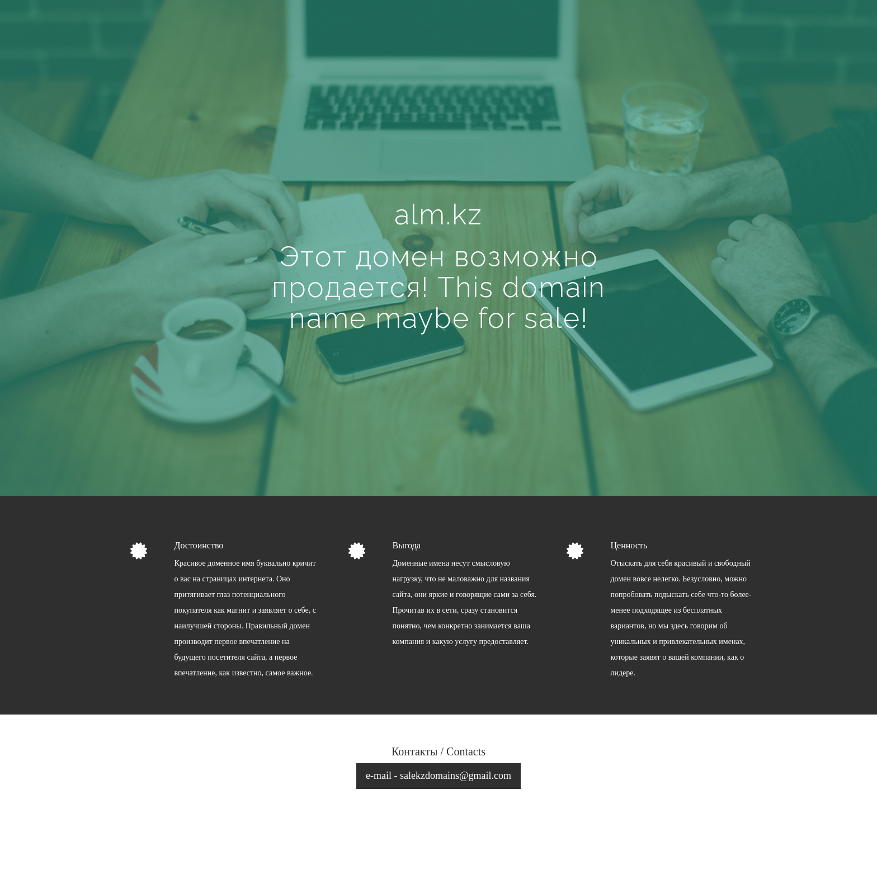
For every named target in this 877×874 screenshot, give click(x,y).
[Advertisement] (438, 109)
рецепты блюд (730, 847)
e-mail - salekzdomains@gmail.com (438, 775)
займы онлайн (675, 847)
